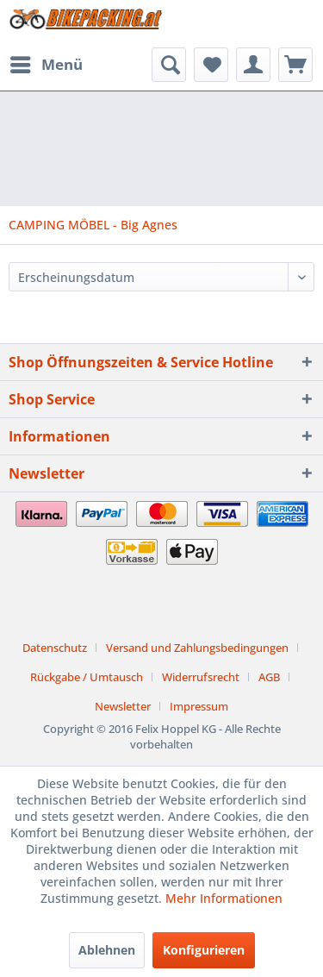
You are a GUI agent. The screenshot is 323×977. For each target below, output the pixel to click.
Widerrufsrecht (200, 677)
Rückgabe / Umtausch (86, 677)
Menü (46, 62)
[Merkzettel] (211, 64)
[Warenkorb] (295, 64)
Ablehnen (106, 950)
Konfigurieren (204, 950)
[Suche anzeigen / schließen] (169, 64)
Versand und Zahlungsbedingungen (197, 647)
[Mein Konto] (253, 64)
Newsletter (123, 706)
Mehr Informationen (224, 898)
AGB (269, 677)
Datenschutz (54, 647)
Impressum (199, 706)
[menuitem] (45, 64)
